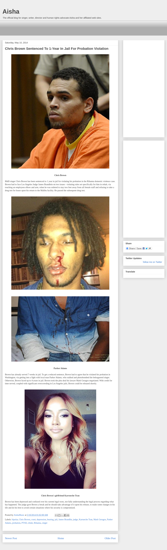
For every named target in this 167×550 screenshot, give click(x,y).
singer (44, 523)
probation (16, 523)
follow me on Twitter (152, 262)
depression (41, 519)
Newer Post (11, 538)
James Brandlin (65, 519)
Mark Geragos (100, 519)
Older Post (110, 538)
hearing (50, 519)
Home (61, 538)
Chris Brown (24, 519)
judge (75, 519)
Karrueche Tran (85, 519)
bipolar (15, 519)
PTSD (24, 523)
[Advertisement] (61, 28)
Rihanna (37, 523)
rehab (30, 523)
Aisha (10, 11)
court (33, 519)
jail (56, 519)
